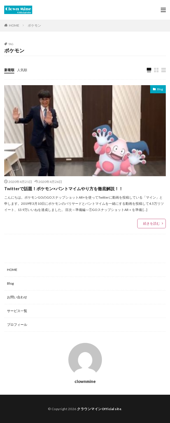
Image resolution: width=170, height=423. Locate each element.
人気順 (22, 70)
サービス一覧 (17, 311)
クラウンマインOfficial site (99, 409)
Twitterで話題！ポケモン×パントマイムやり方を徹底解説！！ (63, 188)
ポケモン (34, 25)
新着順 (9, 70)
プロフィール (17, 324)
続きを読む (151, 223)
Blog (160, 89)
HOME (14, 25)
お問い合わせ (17, 297)
